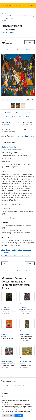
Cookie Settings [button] (8, 415)
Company (5, 393)
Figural (8, 250)
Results (31, 42)
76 (20, 358)
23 (2, 331)
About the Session (8, 33)
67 (2, 358)
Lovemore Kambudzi (25, 361)
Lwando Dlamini (5, 334)
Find (3, 389)
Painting (14, 250)
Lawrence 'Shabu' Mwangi (8, 361)
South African (27, 250)
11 (20, 304)
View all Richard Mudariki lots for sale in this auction (15, 256)
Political (20, 250)
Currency (27, 112)
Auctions (4, 13)
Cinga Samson (5, 307)
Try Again (31, 5)
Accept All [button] (18, 415)
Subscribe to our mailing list (13, 386)
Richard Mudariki (8, 147)
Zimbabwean (5, 252)
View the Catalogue (25, 136)
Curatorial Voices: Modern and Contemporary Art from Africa (19, 17)
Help (3, 397)
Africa (3, 250)
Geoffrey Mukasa (24, 334)
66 (20, 331)
